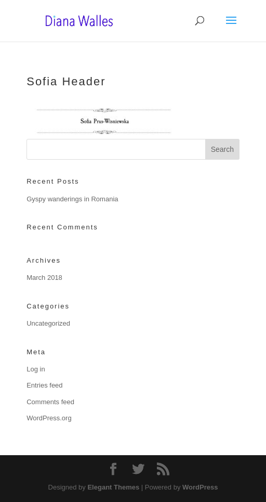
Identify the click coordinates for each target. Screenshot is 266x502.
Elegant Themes (113, 487)
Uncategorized (48, 323)
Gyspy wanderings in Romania (72, 199)
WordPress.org (48, 418)
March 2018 (44, 277)
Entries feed (44, 385)
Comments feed (50, 402)
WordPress (200, 487)
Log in (35, 369)
